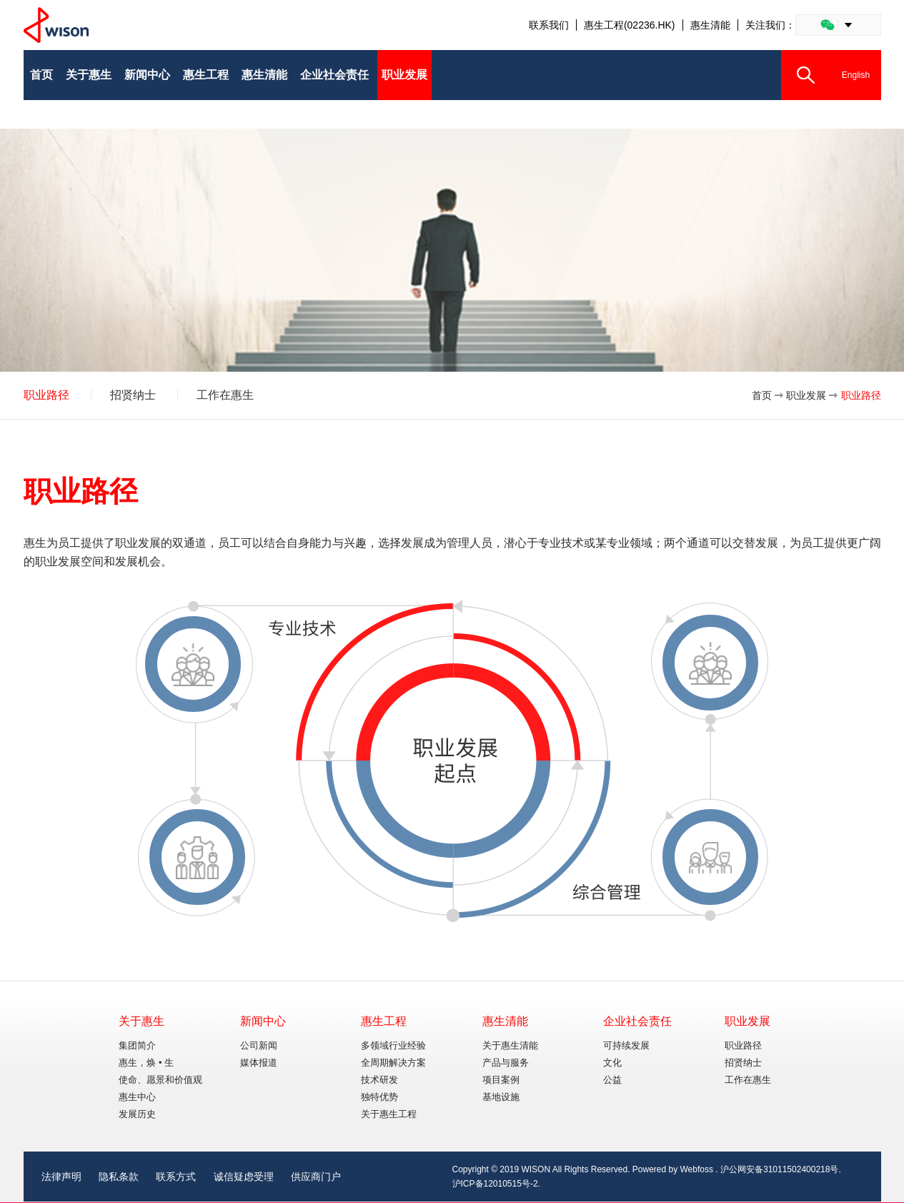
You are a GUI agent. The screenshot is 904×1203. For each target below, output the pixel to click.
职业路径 (46, 395)
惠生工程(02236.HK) (629, 25)
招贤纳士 (133, 395)
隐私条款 (119, 1176)
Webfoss (696, 1169)
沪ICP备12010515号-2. (496, 1184)
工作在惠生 (225, 395)
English (856, 75)
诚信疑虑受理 (244, 1176)
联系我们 (549, 25)
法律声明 (61, 1176)
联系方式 (176, 1176)
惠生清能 (710, 25)
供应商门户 (316, 1176)
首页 (762, 395)
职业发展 (806, 395)
